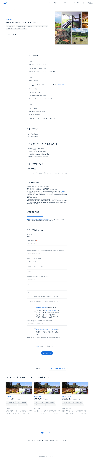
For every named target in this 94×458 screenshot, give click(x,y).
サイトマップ (63, 440)
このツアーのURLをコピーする (57, 368)
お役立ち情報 (62, 3)
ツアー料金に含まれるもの (42, 307)
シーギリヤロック (10, 26)
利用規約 (38, 346)
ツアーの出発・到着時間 (50, 310)
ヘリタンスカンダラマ (11, 28)
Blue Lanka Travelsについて (37, 440)
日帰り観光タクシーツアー (11, 396)
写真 (55, 3)
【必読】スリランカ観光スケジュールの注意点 (46, 329)
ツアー (49, 3)
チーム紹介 (76, 3)
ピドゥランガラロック (32, 26)
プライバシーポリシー (54, 440)
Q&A (70, 3)
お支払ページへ (47, 353)
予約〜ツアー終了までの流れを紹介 (35, 216)
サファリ (25, 28)
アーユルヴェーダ (43, 26)
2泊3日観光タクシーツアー (11, 19)
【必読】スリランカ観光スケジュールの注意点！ (38, 219)
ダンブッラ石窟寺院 (21, 26)
